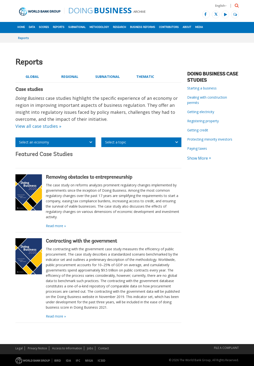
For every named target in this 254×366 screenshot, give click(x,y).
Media (199, 27)
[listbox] (55, 142)
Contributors (169, 27)
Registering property (203, 121)
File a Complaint (226, 348)
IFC (78, 361)
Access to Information (67, 348)
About (187, 27)
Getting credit (197, 130)
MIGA (89, 361)
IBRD (57, 361)
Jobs (90, 348)
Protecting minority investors (209, 139)
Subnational (77, 27)
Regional (69, 76)
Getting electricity (200, 111)
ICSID (101, 361)
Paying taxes (197, 148)
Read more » (56, 226)
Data (32, 27)
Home (21, 27)
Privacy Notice (37, 348)
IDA (68, 361)
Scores (44, 27)
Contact (103, 348)
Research (119, 27)
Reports (58, 27)
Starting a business (202, 88)
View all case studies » (38, 126)
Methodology (99, 27)
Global (32, 76)
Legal (19, 348)
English (221, 6)
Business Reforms (142, 27)
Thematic (145, 76)
